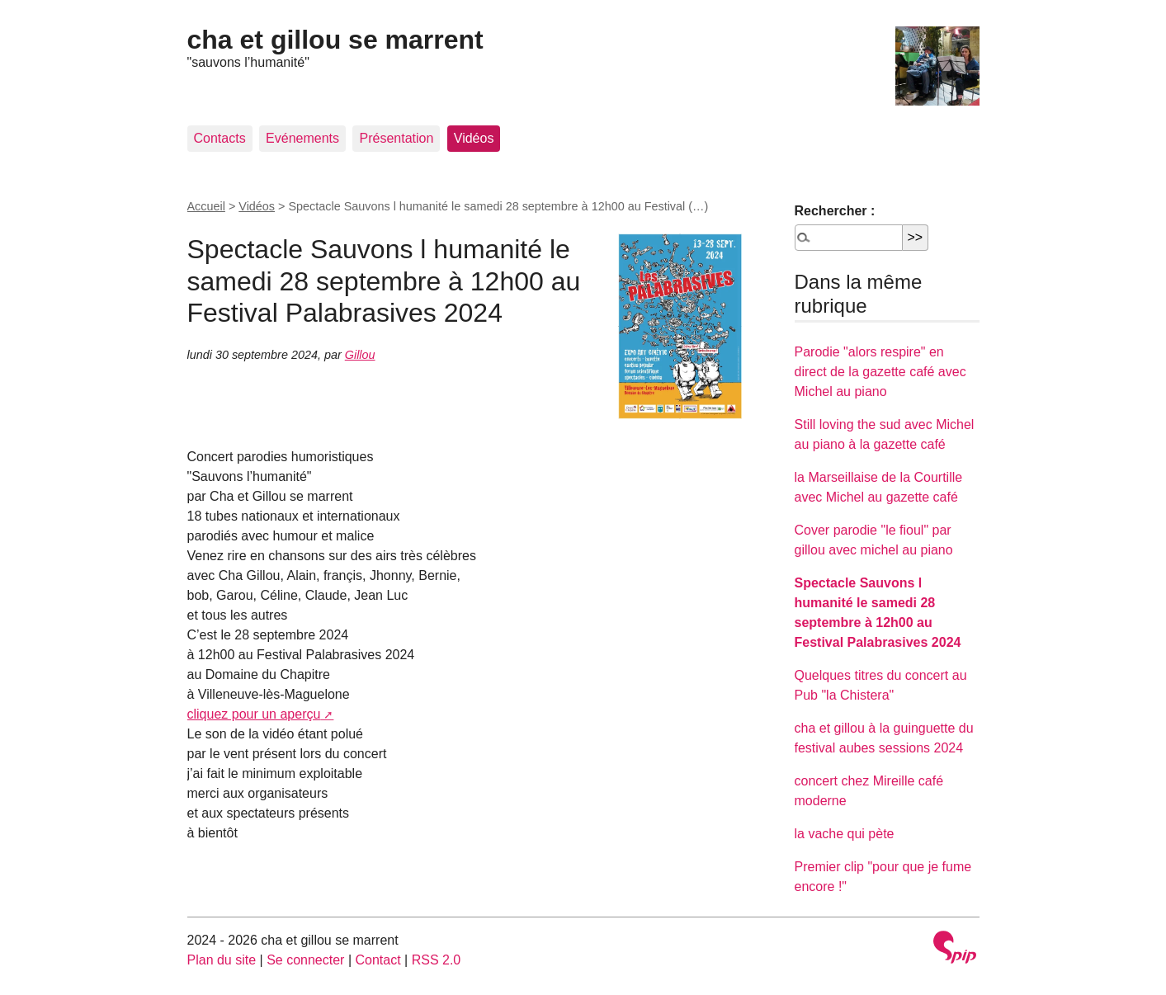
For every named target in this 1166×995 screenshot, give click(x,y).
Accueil (206, 206)
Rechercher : (835, 211)
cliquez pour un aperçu (254, 714)
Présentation (396, 138)
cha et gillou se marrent (335, 39)
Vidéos (474, 138)
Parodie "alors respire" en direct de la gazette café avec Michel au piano (880, 371)
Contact (377, 960)
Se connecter (305, 960)
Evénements (302, 138)
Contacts (220, 138)
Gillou (360, 354)
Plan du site (222, 960)
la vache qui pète (845, 834)
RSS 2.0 (436, 960)
